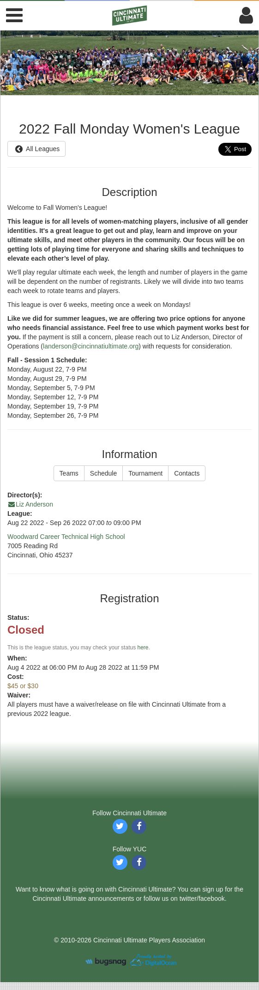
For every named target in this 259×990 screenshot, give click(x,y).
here (142, 647)
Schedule (103, 473)
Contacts (186, 473)
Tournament (145, 473)
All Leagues (36, 149)
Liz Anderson (30, 504)
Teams (69, 473)
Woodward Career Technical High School (66, 536)
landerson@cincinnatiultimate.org (91, 346)
